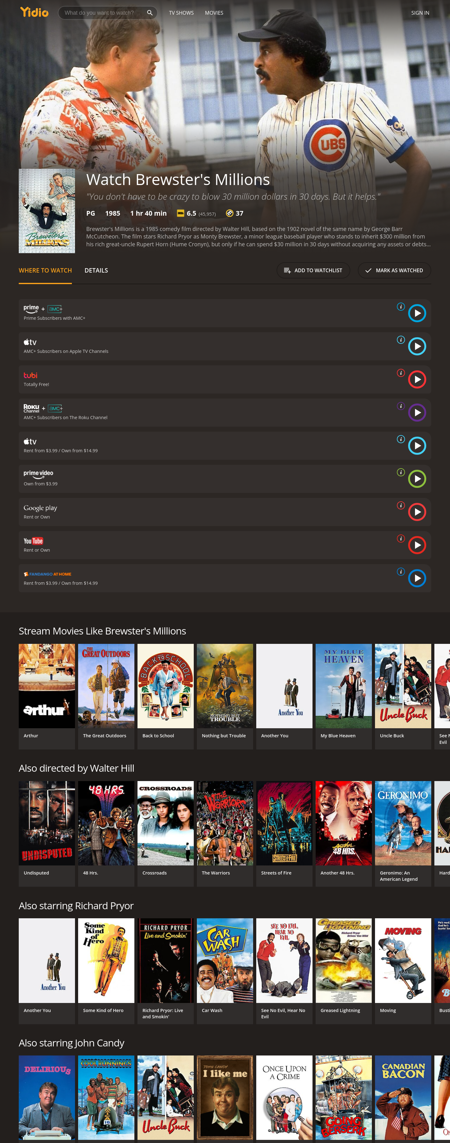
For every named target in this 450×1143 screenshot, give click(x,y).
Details (96, 270)
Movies (214, 12)
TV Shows (181, 12)
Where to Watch (45, 270)
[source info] (399, 307)
